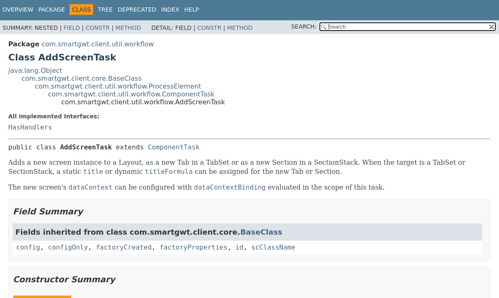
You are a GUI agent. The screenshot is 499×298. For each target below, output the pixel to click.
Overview (18, 9)
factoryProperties (194, 247)
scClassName (273, 247)
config (28, 247)
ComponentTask (173, 147)
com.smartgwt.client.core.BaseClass (82, 78)
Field (72, 27)
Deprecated (137, 9)
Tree (105, 9)
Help (191, 9)
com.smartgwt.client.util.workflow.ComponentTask (131, 94)
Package (51, 9)
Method (128, 27)
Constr (98, 27)
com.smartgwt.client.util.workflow (97, 44)
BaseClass (261, 232)
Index (170, 9)
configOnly (68, 247)
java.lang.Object (35, 70)
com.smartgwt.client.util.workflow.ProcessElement (118, 86)
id (239, 247)
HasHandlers (30, 127)
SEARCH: (304, 26)
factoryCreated (124, 247)
